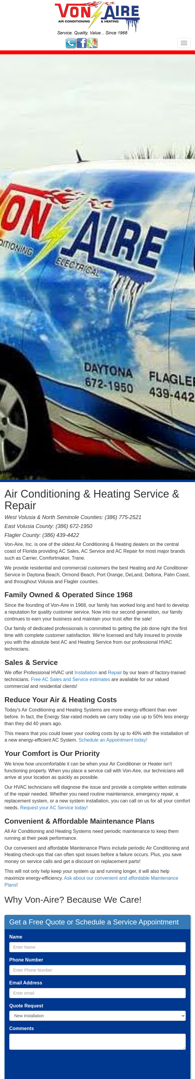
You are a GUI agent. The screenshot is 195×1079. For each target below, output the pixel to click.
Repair (115, 672)
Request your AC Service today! (54, 807)
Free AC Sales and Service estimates (70, 679)
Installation (86, 672)
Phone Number (26, 959)
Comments (21, 1028)
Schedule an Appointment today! (113, 740)
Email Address (25, 982)
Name (15, 936)
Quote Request (26, 1005)
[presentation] (54, 1066)
